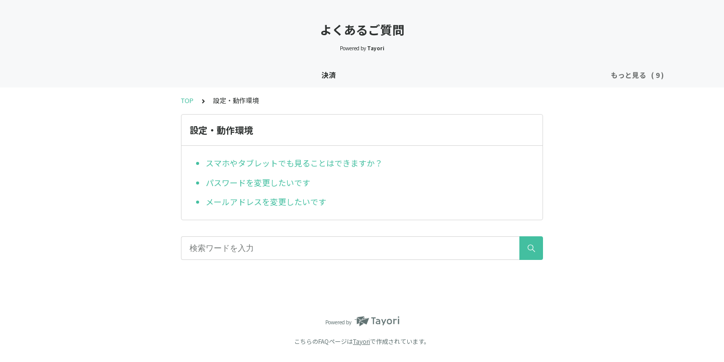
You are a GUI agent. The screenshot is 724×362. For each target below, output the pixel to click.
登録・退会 (155, 75)
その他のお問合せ (573, 75)
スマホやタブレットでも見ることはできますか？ (294, 163)
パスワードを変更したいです (258, 182)
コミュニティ (411, 75)
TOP (187, 100)
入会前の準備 (208, 75)
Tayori (361, 341)
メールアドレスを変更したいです (266, 202)
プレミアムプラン (313, 75)
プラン (365, 75)
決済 (117, 75)
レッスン (257, 75)
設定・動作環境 (470, 75)
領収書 (519, 75)
